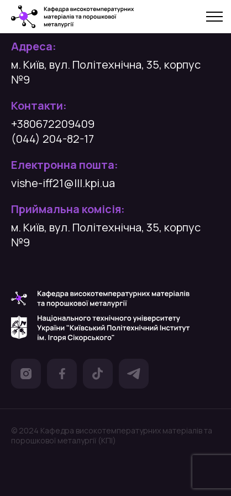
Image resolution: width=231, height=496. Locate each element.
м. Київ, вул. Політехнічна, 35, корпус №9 (106, 235)
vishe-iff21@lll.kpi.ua (63, 182)
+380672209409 (53, 123)
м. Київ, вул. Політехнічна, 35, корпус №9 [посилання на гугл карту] (106, 72)
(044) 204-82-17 (52, 138)
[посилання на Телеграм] (134, 375)
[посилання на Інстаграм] (26, 375)
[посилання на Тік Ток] (98, 375)
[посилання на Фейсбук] (62, 375)
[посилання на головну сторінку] (72, 17)
